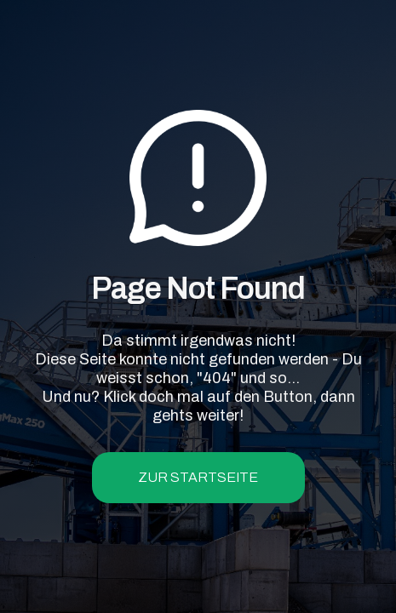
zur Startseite (198, 477)
